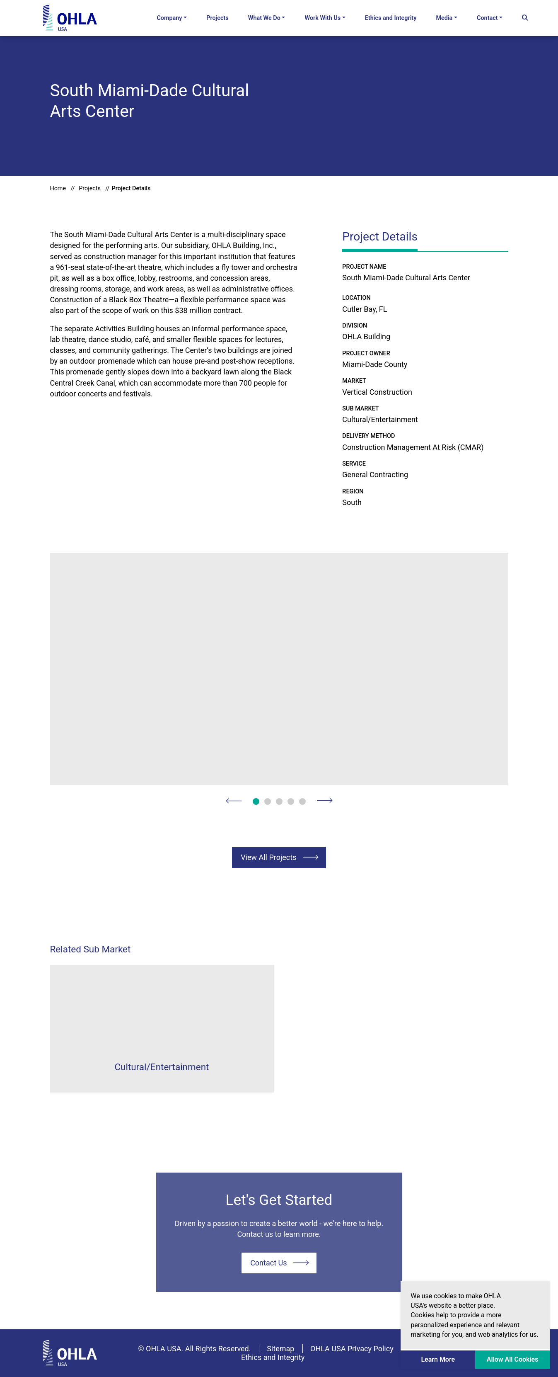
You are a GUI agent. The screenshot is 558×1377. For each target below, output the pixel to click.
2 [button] (267, 801)
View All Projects (268, 857)
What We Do (264, 18)
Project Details (131, 188)
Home (58, 188)
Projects (217, 18)
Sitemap (280, 1348)
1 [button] (256, 801)
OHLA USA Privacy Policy (352, 1348)
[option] (279, 669)
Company (169, 18)
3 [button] (279, 801)
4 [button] (291, 801)
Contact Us (268, 1262)
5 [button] (302, 801)
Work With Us (323, 18)
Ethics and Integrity (391, 18)
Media (444, 18)
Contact (487, 18)
